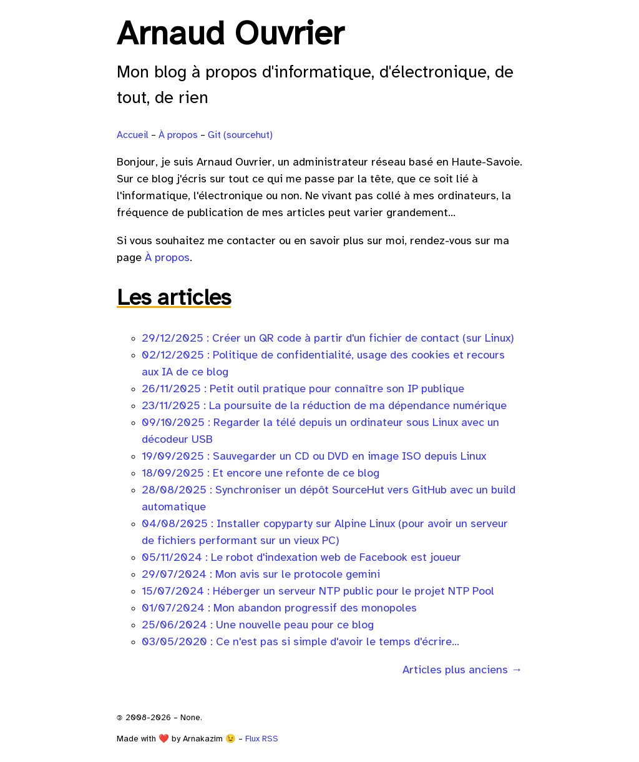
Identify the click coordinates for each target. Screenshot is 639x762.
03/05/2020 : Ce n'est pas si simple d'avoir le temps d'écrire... (300, 642)
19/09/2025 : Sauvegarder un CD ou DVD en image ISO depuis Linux (314, 457)
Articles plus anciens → (462, 670)
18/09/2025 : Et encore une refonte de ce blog (260, 474)
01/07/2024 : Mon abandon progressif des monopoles (279, 609)
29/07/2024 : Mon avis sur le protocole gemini (261, 575)
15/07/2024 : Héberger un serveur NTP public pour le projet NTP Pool (318, 592)
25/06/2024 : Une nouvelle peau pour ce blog (258, 625)
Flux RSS (261, 739)
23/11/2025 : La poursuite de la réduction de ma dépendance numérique (324, 406)
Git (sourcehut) (240, 135)
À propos (178, 135)
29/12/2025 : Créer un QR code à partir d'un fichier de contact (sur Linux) (328, 339)
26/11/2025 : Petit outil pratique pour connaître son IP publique (303, 389)
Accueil (133, 135)
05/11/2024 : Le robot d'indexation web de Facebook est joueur (301, 558)
